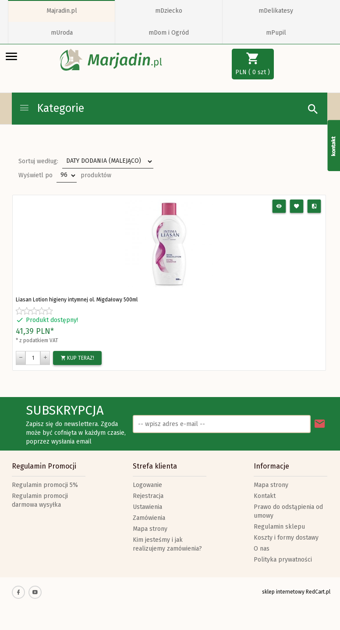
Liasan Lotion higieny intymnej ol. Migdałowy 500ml (77, 300)
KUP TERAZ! (77, 358)
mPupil (276, 32)
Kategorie (51, 108)
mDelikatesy (276, 10)
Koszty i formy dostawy (286, 537)
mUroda (62, 32)
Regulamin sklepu (279, 526)
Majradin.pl (61, 10)
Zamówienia (149, 518)
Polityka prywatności (283, 559)
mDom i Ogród (169, 32)
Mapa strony (150, 529)
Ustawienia (147, 507)
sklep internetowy (283, 592)
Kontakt (265, 496)
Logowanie (147, 485)
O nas (261, 548)
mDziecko (168, 10)
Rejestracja (148, 496)
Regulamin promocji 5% (45, 485)
